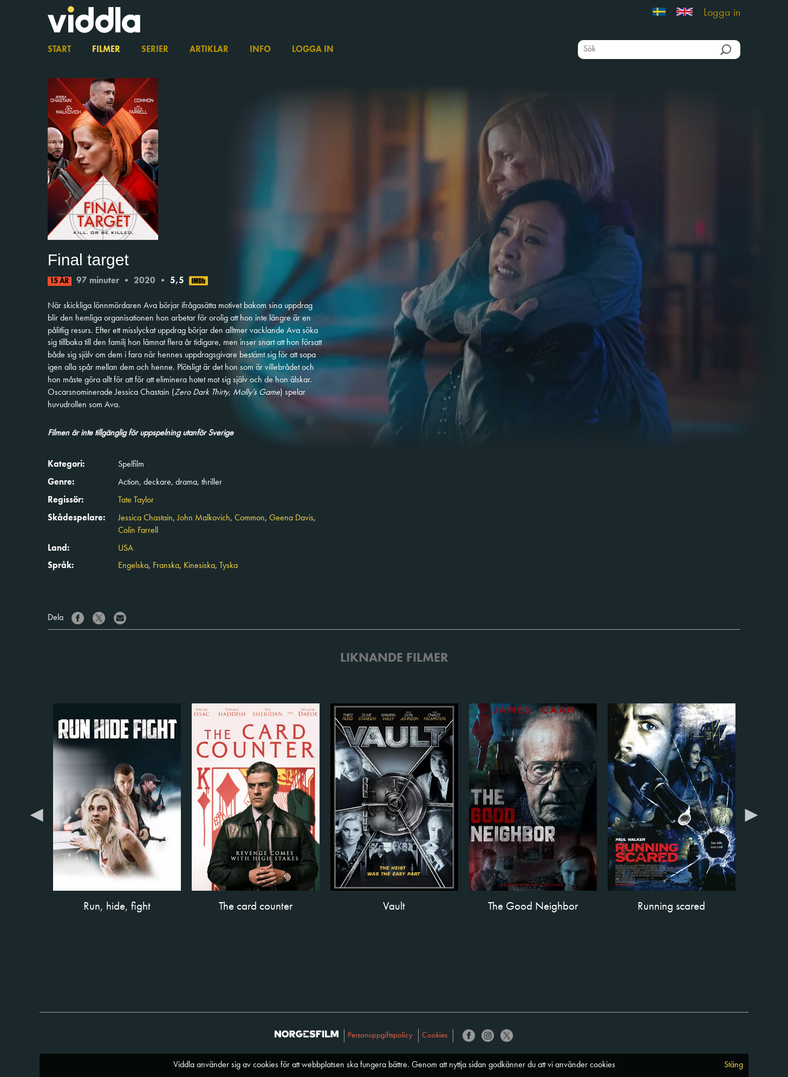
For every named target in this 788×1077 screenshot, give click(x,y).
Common (250, 518)
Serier (154, 49)
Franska (166, 566)
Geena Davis (291, 518)
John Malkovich (203, 518)
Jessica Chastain (145, 518)
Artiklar (209, 49)
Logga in (722, 13)
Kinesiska (199, 566)
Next (751, 814)
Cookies (434, 1036)
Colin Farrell (138, 530)
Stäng (733, 1065)
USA (125, 548)
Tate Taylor (136, 500)
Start (59, 49)
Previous (37, 814)
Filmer (106, 49)
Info (260, 49)
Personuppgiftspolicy (380, 1036)
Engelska (133, 566)
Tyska (228, 566)
